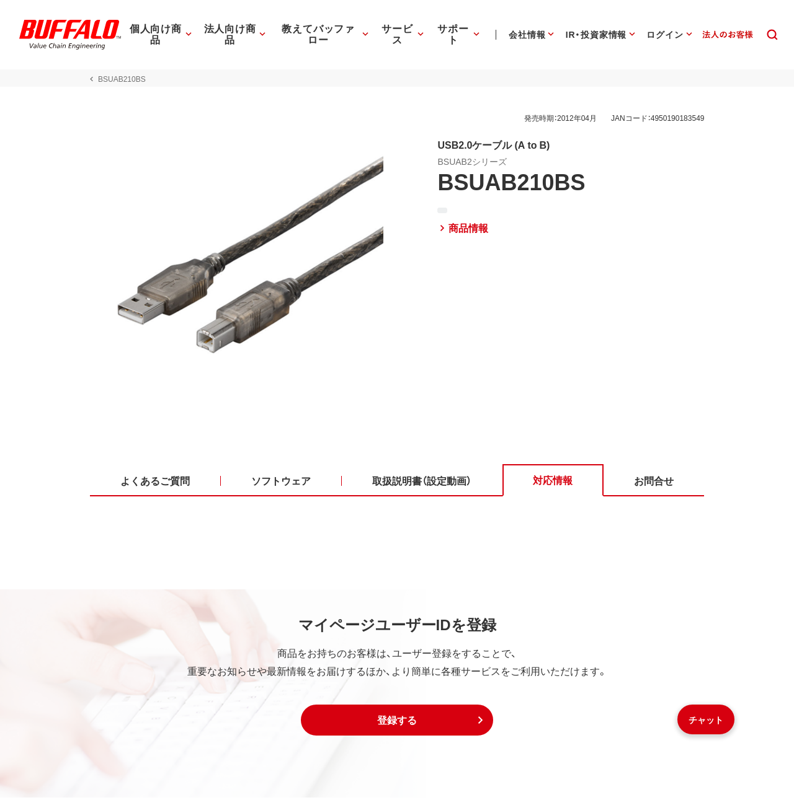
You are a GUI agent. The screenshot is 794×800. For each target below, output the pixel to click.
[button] (397, 722)
